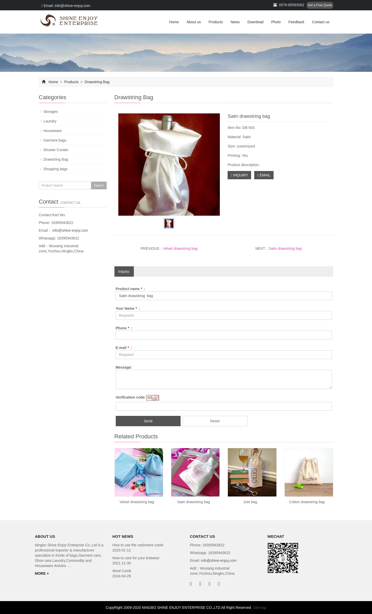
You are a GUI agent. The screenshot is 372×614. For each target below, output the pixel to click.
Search (99, 185)
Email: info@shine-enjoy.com (65, 6)
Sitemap (259, 607)
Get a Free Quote (320, 5)
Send (148, 421)
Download (255, 22)
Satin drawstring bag (285, 248)
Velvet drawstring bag (180, 248)
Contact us (320, 22)
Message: (124, 367)
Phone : (124, 328)
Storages (50, 112)
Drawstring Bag (97, 82)
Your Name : (128, 308)
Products (215, 22)
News (235, 22)
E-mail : (124, 348)
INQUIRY (239, 175)
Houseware (52, 131)
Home (174, 22)
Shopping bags (55, 169)
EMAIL (263, 175)
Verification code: (131, 397)
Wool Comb (121, 571)
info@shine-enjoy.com (69, 230)
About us (194, 22)
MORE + (42, 573)
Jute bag (250, 502)
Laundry (50, 121)
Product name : (130, 289)
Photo (276, 22)
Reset (215, 421)
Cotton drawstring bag (306, 502)
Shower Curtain (55, 150)
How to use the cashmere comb (137, 545)
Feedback (296, 22)
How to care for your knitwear (135, 558)
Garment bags (54, 140)
